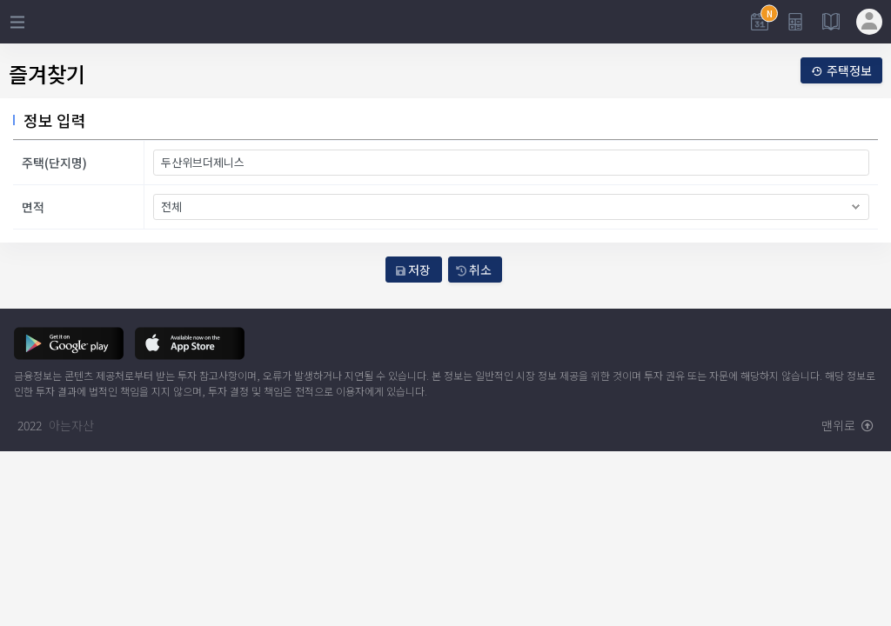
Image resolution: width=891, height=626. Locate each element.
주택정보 (841, 70)
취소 (474, 269)
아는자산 (71, 425)
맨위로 (847, 425)
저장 (413, 269)
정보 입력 (54, 120)
